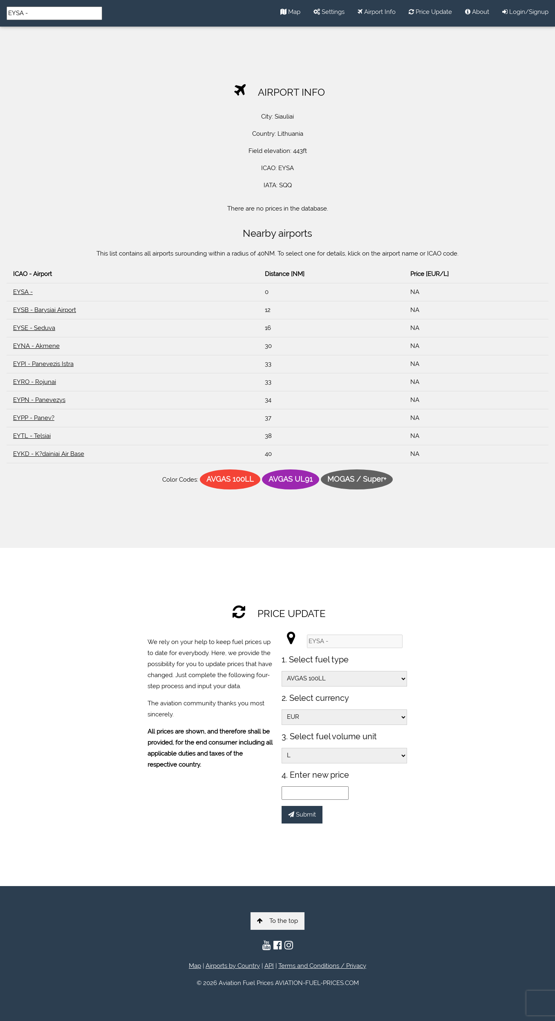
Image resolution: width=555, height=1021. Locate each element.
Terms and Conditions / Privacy (322, 965)
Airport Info (377, 12)
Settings (329, 12)
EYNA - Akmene (36, 346)
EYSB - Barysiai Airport (44, 310)
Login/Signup (525, 12)
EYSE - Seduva (34, 328)
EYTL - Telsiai (32, 436)
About (477, 12)
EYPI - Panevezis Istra (43, 364)
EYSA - (23, 292)
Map (290, 12)
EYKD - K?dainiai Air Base (48, 454)
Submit (302, 814)
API (269, 965)
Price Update (430, 12)
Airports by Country (233, 965)
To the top (277, 921)
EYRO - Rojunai (34, 382)
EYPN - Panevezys (39, 400)
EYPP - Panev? (33, 418)
